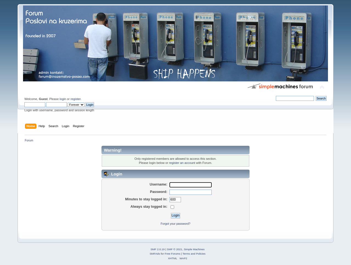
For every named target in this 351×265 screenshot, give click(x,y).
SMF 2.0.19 (158, 249)
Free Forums (172, 253)
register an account (182, 162)
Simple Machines (194, 249)
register (75, 99)
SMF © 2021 (174, 249)
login (63, 99)
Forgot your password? (175, 223)
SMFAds (155, 253)
